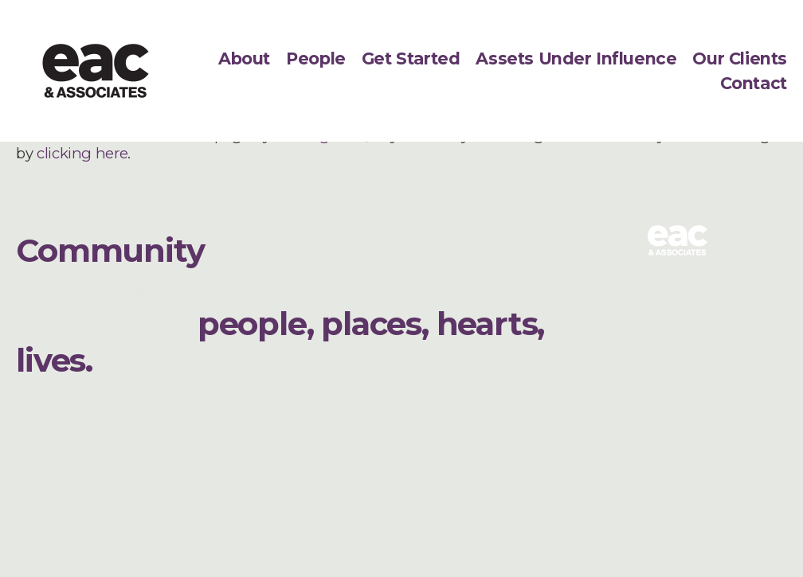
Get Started (411, 58)
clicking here (82, 153)
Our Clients (739, 58)
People (316, 58)
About (244, 58)
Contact (753, 83)
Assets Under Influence (576, 58)
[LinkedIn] (27, 452)
